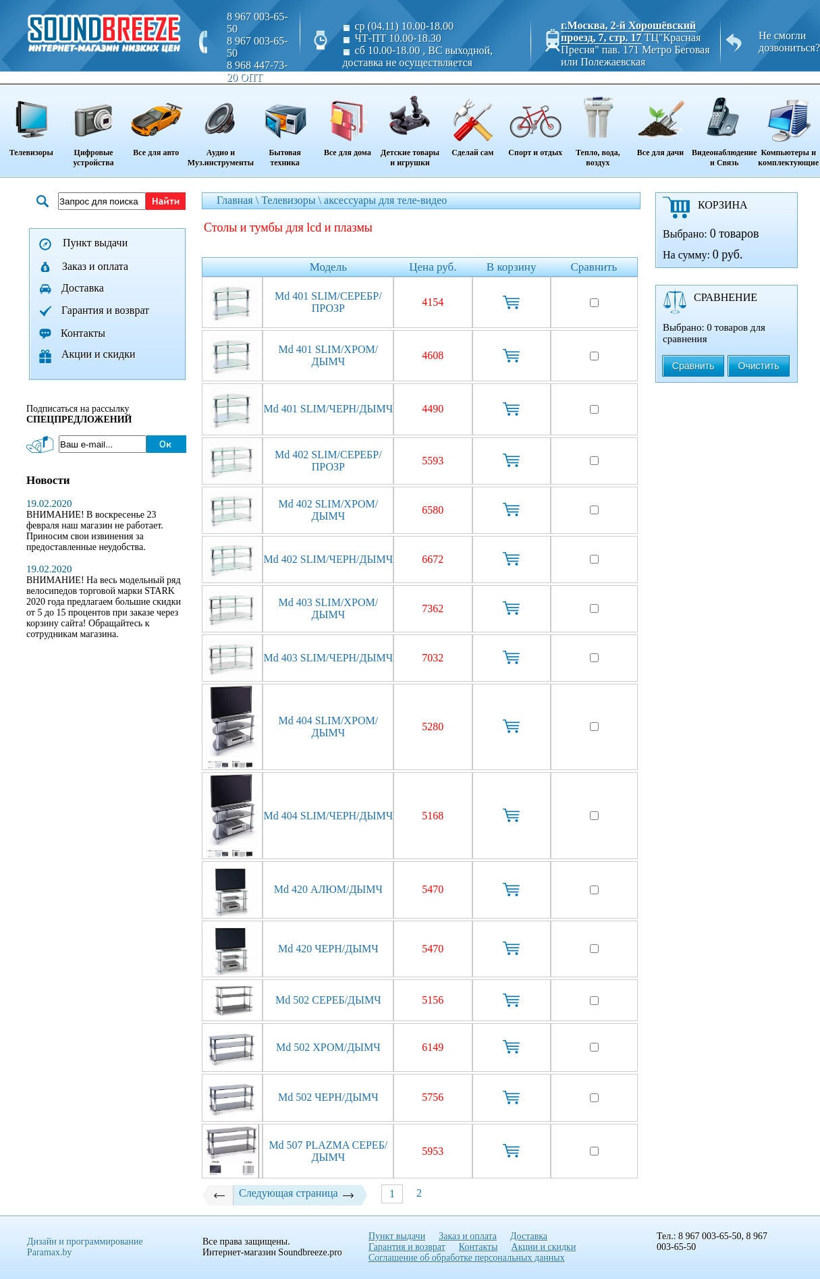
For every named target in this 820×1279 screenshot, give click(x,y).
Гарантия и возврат (105, 310)
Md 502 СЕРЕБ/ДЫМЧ (328, 1000)
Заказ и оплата (95, 266)
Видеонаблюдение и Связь (724, 126)
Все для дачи (660, 121)
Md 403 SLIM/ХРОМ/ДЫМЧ (328, 608)
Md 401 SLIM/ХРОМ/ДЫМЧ (328, 355)
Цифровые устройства (93, 126)
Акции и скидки (98, 354)
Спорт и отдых (535, 121)
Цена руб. (432, 267)
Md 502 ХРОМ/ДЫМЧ (328, 1047)
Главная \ (239, 200)
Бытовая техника (285, 126)
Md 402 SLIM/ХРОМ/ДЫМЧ (328, 510)
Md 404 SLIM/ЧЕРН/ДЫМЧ (328, 815)
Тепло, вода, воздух (598, 126)
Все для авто (156, 121)
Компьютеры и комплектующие (788, 126)
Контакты (83, 333)
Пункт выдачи (95, 242)
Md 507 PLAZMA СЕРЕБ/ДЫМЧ (328, 1151)
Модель (328, 267)
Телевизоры (31, 121)
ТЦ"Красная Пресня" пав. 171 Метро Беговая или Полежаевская (635, 49)
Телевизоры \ (292, 200)
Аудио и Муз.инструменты (221, 126)
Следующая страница (297, 1193)
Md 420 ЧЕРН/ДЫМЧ (328, 948)
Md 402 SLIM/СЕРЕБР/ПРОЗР (328, 460)
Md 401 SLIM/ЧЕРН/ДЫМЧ (328, 408)
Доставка (82, 288)
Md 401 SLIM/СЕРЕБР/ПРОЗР (328, 302)
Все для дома (347, 121)
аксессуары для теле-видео (385, 200)
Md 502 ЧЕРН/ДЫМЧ (328, 1097)
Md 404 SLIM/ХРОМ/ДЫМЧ (328, 726)
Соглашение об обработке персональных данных (466, 1258)
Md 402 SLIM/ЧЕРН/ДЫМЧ (328, 559)
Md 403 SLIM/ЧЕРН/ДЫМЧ (328, 657)
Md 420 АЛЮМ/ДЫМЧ (328, 889)
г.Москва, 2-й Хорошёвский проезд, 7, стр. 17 (628, 31)
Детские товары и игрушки (410, 126)
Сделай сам (472, 121)
